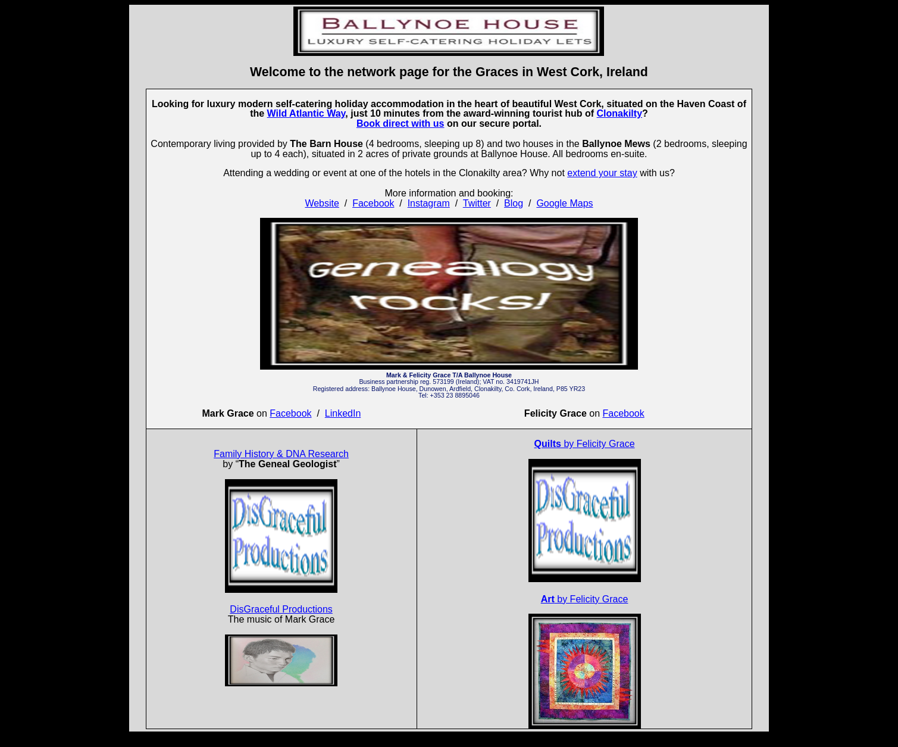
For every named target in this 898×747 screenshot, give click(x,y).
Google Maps (564, 203)
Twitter (477, 203)
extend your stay (602, 173)
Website (322, 203)
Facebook (373, 203)
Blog (513, 203)
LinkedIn (343, 413)
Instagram (429, 203)
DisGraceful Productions (281, 609)
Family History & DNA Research (281, 454)
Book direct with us (400, 123)
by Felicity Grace (584, 444)
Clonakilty (619, 113)
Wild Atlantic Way (306, 113)
